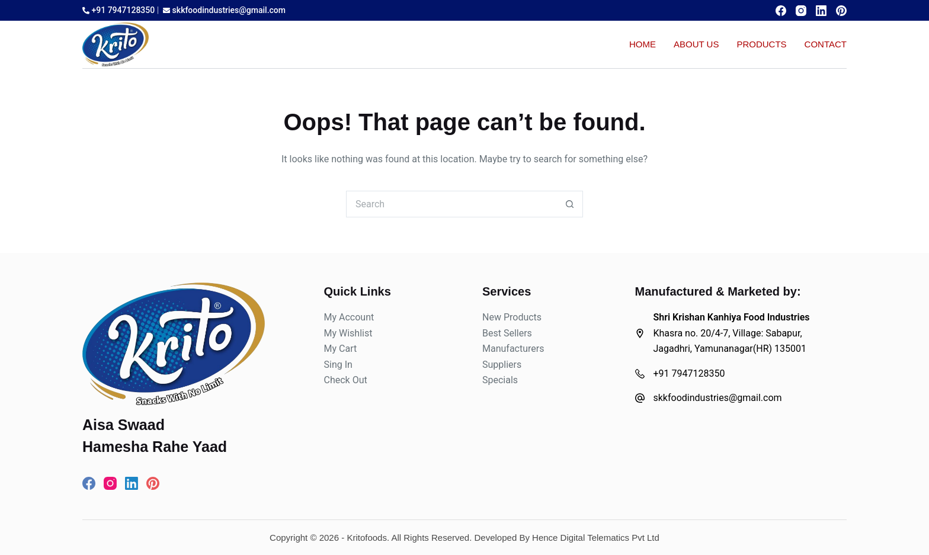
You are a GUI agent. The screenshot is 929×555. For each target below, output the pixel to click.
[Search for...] (451, 204)
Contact (826, 44)
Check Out (345, 380)
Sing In (338, 364)
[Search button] (569, 204)
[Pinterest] (841, 10)
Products (761, 44)
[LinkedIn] (821, 10)
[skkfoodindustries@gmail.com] (640, 398)
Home (642, 44)
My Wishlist (348, 333)
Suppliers (501, 364)
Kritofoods (367, 537)
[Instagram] (801, 10)
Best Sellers (507, 333)
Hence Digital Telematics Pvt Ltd (595, 537)
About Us (696, 44)
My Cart (340, 348)
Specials (500, 380)
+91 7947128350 (118, 10)
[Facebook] (781, 10)
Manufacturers (513, 348)
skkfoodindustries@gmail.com (224, 10)
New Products (512, 317)
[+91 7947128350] (640, 373)
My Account (349, 317)
